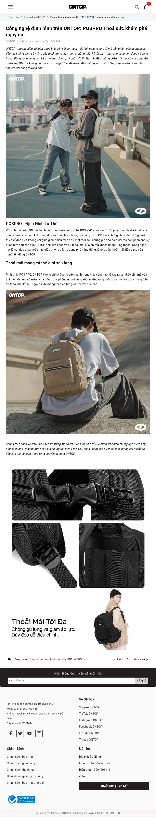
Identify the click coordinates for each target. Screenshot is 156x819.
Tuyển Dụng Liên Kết (114, 787)
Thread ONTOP (89, 741)
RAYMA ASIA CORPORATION (104, 815)
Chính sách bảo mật (20, 758)
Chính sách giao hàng (21, 765)
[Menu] (10, 7)
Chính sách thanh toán (21, 771)
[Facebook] (10, 735)
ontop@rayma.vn (99, 765)
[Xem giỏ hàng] (146, 7)
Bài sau (141, 661)
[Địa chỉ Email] (71, 682)
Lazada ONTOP (89, 735)
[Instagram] (39, 735)
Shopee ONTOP (89, 709)
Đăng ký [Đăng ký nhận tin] (141, 682)
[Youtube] (29, 735)
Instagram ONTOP (91, 722)
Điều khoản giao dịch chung (25, 778)
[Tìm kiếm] (137, 7)
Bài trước (122, 661)
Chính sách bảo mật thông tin (26, 784)
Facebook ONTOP (90, 728)
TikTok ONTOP (88, 715)
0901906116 (102, 771)
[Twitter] (20, 735)
